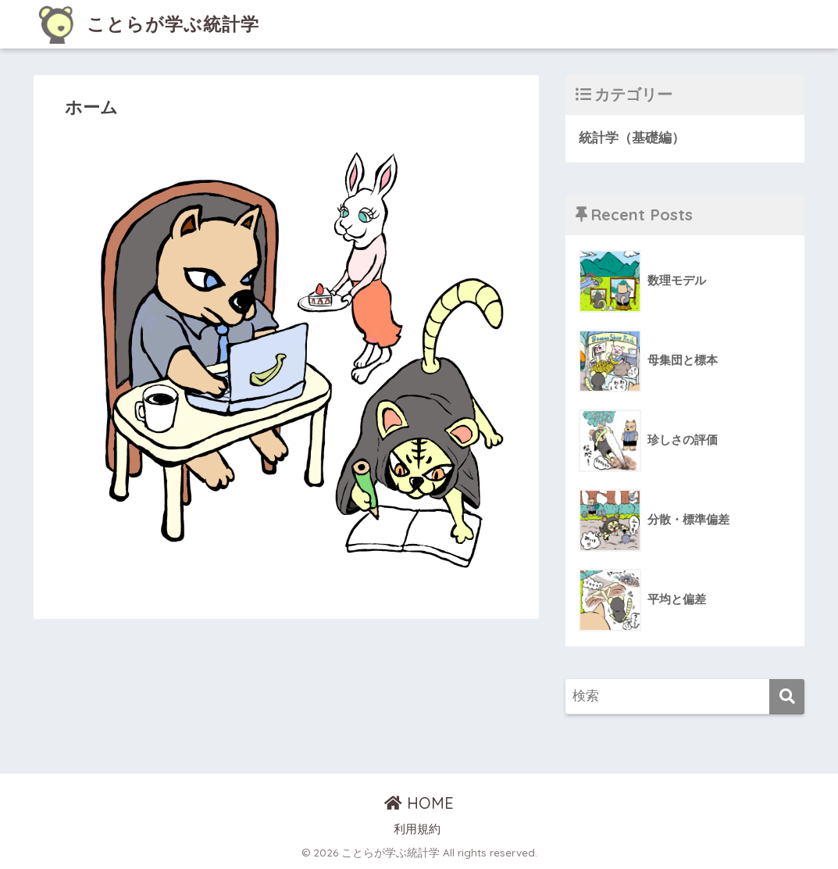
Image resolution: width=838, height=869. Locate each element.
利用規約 (417, 829)
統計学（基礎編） (632, 138)
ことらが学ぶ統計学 (148, 24)
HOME (419, 803)
